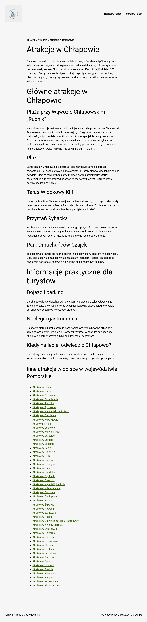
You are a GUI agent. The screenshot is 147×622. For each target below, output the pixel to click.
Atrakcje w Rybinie (43, 500)
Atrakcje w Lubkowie (44, 427)
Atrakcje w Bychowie (44, 407)
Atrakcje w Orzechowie (45, 399)
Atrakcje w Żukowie (43, 504)
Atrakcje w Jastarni (43, 565)
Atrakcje (42, 40)
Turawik (31, 40)
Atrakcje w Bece (41, 561)
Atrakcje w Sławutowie (45, 581)
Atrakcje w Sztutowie (44, 512)
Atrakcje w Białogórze (45, 464)
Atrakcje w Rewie (42, 387)
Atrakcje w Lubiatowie (45, 553)
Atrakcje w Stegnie (43, 577)
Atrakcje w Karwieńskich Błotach (51, 411)
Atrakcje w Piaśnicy (43, 403)
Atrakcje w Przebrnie (44, 533)
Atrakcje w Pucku (42, 516)
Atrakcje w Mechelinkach (46, 431)
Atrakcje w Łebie (42, 448)
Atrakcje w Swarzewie (45, 528)
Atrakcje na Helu (42, 423)
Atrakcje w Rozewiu (43, 460)
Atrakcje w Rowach (43, 508)
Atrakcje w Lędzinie (43, 443)
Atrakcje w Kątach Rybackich (49, 484)
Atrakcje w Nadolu (43, 545)
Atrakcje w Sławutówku (46, 541)
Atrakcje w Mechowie (44, 573)
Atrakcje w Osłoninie (44, 452)
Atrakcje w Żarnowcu (44, 557)
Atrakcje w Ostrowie (44, 492)
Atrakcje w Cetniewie (44, 415)
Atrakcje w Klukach (43, 537)
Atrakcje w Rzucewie (44, 395)
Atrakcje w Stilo (41, 468)
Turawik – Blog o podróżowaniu (22, 614)
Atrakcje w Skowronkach (46, 585)
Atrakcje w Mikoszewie (45, 419)
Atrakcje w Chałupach (45, 496)
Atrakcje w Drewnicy (44, 480)
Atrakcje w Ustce (42, 391)
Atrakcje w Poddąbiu (44, 472)
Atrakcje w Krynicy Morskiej (48, 524)
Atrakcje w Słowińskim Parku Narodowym (56, 520)
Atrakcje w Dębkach (44, 476)
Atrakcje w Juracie (43, 439)
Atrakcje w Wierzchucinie (47, 488)
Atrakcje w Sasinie (43, 569)
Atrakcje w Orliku (42, 456)
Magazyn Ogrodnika (131, 614)
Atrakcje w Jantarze (44, 435)
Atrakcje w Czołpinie (44, 549)
